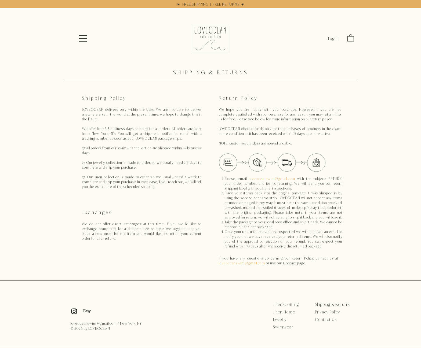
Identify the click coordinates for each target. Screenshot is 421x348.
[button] (83, 38)
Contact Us (325, 319)
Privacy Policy (327, 312)
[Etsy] (87, 311)
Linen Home (284, 312)
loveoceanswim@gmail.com (272, 179)
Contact (289, 263)
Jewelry (279, 319)
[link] (350, 38)
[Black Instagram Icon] (74, 311)
